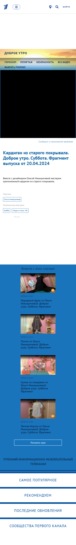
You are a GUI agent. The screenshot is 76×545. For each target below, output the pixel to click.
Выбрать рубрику (15, 67)
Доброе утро (15, 53)
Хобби (6, 210)
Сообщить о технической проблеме (56, 141)
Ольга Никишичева (12, 199)
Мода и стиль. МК (20, 210)
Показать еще (38, 442)
